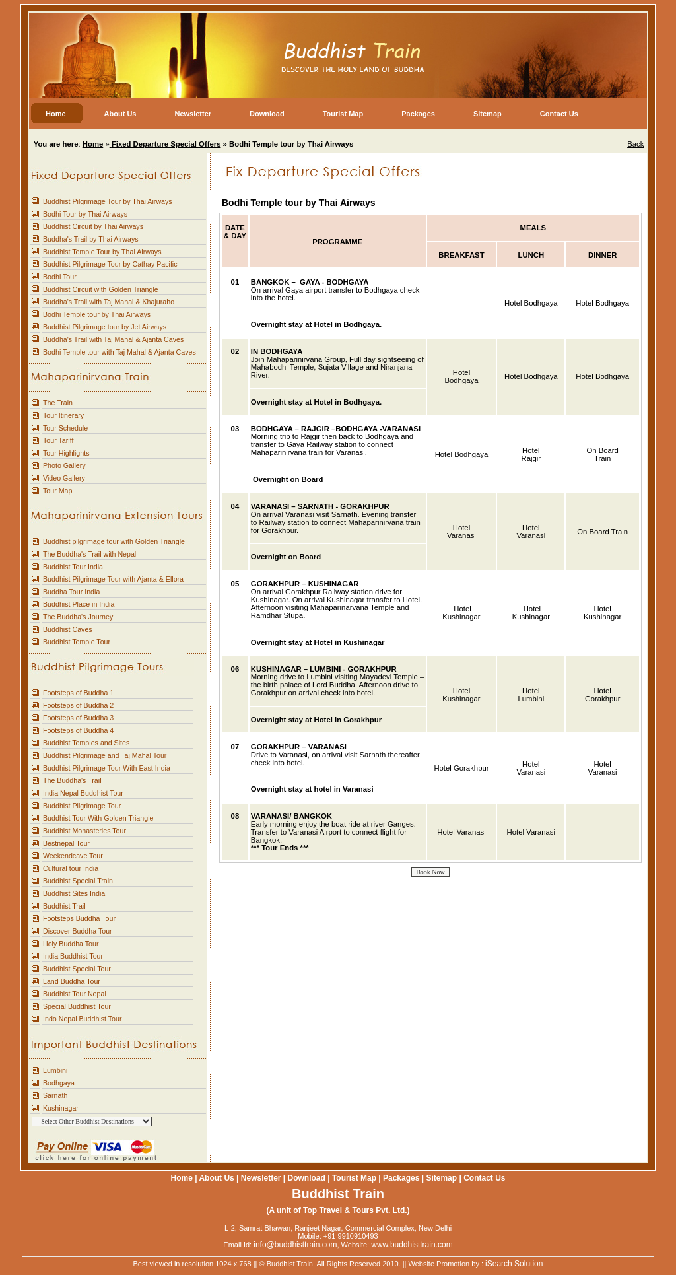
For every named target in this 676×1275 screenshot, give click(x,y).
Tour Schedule (65, 428)
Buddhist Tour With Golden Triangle (98, 818)
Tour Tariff (58, 440)
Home (181, 1178)
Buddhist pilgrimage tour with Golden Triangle (114, 541)
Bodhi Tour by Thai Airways (85, 214)
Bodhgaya (59, 1083)
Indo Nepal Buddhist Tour (82, 1019)
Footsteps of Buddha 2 (78, 705)
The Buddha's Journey (78, 617)
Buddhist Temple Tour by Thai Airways (102, 252)
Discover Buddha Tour (77, 931)
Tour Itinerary (63, 415)
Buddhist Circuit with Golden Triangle (100, 289)
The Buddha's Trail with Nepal (89, 554)
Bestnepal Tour (66, 843)
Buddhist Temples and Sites (86, 743)
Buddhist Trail (64, 906)
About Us (216, 1178)
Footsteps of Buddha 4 (78, 730)
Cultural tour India (70, 868)
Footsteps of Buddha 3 (78, 718)
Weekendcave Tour (73, 856)
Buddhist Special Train (78, 881)
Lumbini (55, 1070)
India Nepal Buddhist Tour (83, 793)
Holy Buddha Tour (71, 944)
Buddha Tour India (71, 592)
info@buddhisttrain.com (295, 1244)
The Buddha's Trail (72, 780)
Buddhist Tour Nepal (74, 994)
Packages (401, 1178)
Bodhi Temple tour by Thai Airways (97, 314)
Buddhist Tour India (73, 566)
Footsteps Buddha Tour (79, 918)
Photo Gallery (64, 465)
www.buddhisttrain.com (411, 1244)
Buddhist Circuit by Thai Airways (93, 226)
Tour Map (57, 491)
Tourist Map (354, 1178)
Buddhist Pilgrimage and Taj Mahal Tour (104, 755)
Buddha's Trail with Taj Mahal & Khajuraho (108, 302)
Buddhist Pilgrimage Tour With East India (106, 768)
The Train (58, 403)
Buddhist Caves (67, 629)
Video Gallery (64, 478)
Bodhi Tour (60, 277)
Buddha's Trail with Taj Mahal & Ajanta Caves (113, 339)
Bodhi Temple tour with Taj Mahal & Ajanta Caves (119, 352)
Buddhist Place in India (78, 604)
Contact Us (484, 1178)
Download (306, 1178)
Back (635, 144)
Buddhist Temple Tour (76, 642)
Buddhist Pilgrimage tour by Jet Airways (104, 327)
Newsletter (261, 1178)
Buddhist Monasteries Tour (84, 831)
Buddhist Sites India (74, 893)
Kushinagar (61, 1108)
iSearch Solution (514, 1263)
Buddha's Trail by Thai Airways (91, 239)
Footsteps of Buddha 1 (78, 693)
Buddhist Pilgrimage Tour (82, 806)
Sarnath (55, 1095)
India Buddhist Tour (73, 956)
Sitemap (441, 1178)
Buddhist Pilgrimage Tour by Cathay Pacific (110, 264)
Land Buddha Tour (71, 981)
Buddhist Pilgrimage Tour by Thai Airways (107, 201)
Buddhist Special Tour (77, 969)
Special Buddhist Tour (77, 1006)
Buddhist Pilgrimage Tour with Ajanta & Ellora (113, 579)
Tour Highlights (66, 453)
